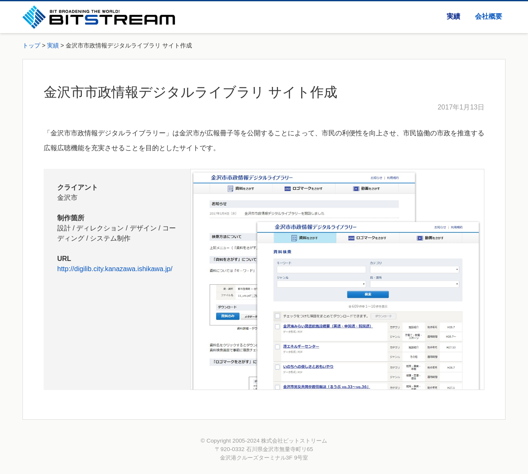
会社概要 (488, 16)
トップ (31, 45)
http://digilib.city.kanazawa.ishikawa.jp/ (114, 268)
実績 (453, 16)
